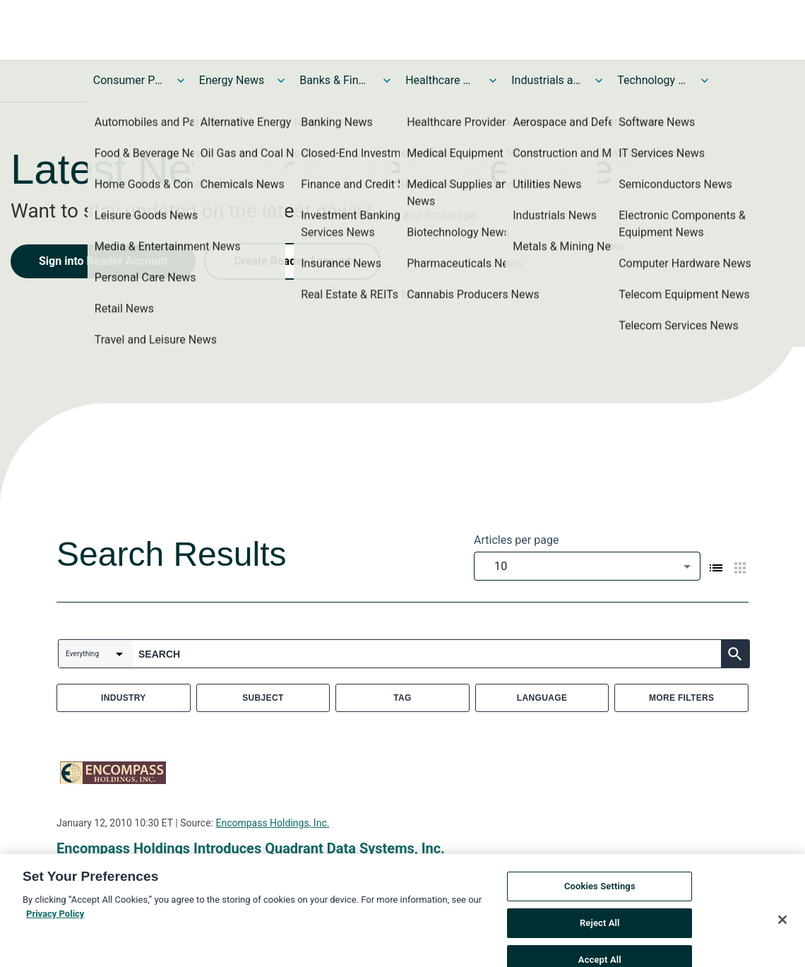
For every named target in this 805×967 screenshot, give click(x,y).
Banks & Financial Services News (334, 80)
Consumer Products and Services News (128, 80)
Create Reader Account (292, 261)
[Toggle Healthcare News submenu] (493, 80)
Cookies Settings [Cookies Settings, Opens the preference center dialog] (600, 895)
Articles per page (516, 540)
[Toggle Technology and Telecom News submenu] (705, 80)
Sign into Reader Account (103, 261)
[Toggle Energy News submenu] (281, 80)
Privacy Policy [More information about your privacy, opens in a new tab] (55, 922)
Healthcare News (440, 80)
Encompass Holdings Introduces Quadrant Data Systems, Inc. (250, 848)
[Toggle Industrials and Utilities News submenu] (599, 80)
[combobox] (587, 566)
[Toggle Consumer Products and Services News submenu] (181, 80)
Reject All (600, 931)
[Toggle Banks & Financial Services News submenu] (387, 80)
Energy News (231, 80)
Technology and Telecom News (652, 80)
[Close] (782, 928)
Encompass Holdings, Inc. (272, 823)
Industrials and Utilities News (546, 80)
